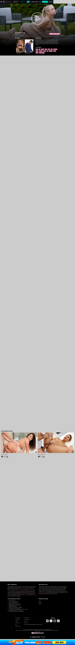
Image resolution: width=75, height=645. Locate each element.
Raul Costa (3, 454)
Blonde (37, 49)
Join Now (45, 1)
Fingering (42, 49)
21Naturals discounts (42, 592)
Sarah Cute (43, 454)
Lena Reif (13, 590)
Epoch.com (20, 630)
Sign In (50, 1)
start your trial (54, 33)
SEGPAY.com (47, 630)
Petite (49, 49)
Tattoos (46, 49)
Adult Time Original (41, 52)
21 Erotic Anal (5, 456)
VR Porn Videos (26, 594)
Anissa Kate (9, 590)
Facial (51, 49)
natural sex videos (24, 587)
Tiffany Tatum (27, 590)
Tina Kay (9, 591)
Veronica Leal (17, 590)
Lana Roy (6, 454)
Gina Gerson (32, 590)
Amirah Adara (22, 590)
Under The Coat (4, 453)
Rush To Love (40, 453)
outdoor (37, 52)
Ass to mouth (55, 49)
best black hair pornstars (24, 593)
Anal (39, 49)
